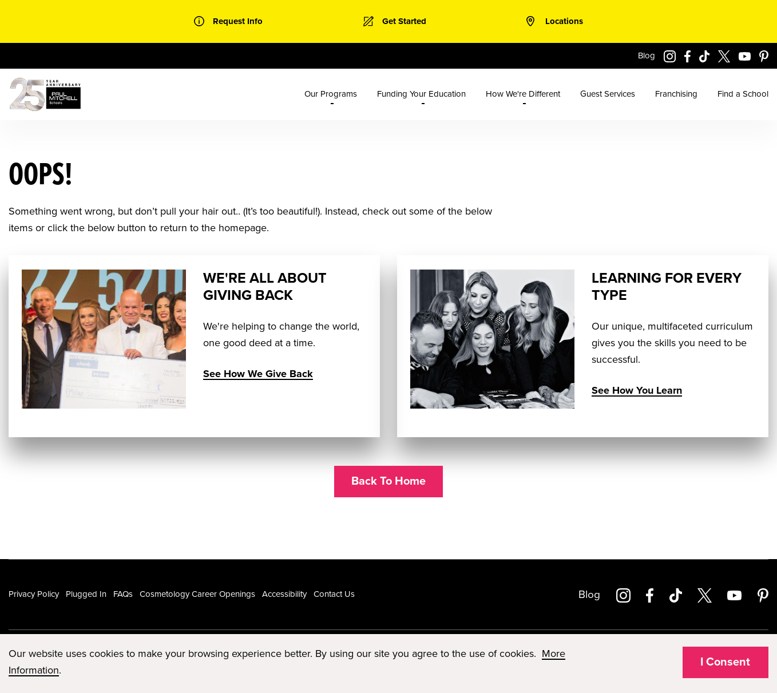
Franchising (676, 94)
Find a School (742, 94)
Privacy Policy (34, 594)
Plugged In (86, 594)
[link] (228, 21)
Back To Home (388, 481)
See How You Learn (637, 390)
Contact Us (334, 594)
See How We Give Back (258, 373)
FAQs (123, 594)
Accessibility (284, 594)
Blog (646, 55)
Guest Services (607, 94)
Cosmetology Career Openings (197, 594)
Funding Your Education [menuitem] (421, 94)
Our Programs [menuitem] (330, 94)
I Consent (725, 662)
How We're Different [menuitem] (523, 94)
